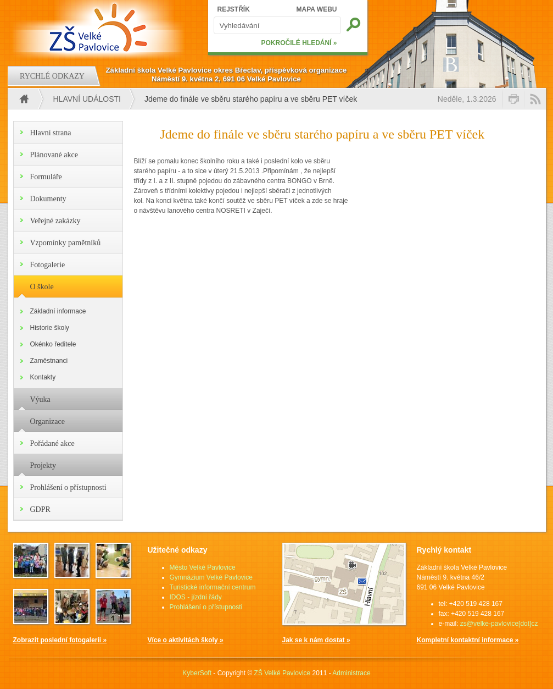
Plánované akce (54, 155)
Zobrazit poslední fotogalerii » (60, 640)
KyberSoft (196, 673)
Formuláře (46, 177)
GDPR (40, 509)
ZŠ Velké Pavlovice (282, 673)
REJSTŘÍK (233, 9)
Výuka (40, 399)
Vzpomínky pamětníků (65, 243)
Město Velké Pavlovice (203, 567)
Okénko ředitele (53, 344)
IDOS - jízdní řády (196, 597)
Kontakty (43, 377)
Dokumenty (48, 199)
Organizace (47, 421)
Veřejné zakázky (55, 221)
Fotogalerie (47, 265)
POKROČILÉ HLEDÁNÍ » (299, 43)
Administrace (351, 673)
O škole (42, 287)
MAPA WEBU (317, 9)
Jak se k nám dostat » (316, 640)
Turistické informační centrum (213, 587)
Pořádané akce (52, 443)
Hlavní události (87, 99)
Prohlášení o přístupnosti (68, 487)
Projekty (43, 465)
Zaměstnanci (49, 361)
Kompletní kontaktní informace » (468, 640)
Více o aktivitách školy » (186, 640)
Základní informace (58, 311)
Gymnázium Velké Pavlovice (211, 577)
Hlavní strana (50, 133)
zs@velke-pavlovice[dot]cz (499, 623)
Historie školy (49, 328)
